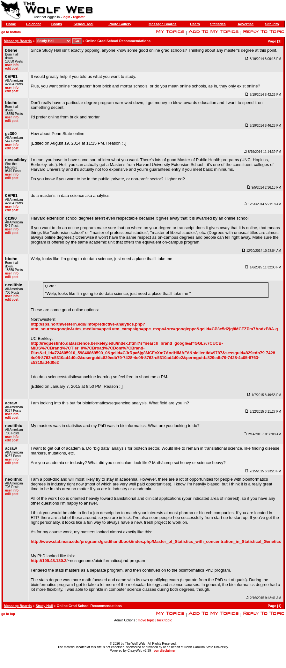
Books (56, 24)
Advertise (245, 24)
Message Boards (162, 24)
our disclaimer (164, 650)
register (79, 17)
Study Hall (44, 606)
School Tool (83, 24)
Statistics (218, 24)
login (66, 17)
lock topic (164, 620)
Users (195, 24)
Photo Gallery (119, 24)
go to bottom (11, 32)
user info (11, 65)
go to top (8, 614)
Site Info (272, 24)
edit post (11, 68)
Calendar (33, 24)
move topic (146, 620)
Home (11, 24)
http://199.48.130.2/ (49, 560)
